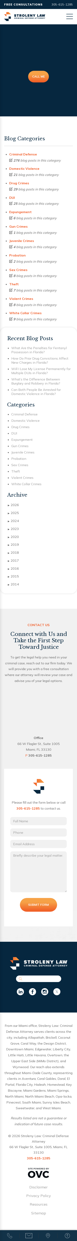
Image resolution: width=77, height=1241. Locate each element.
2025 (13, 513)
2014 (13, 584)
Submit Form (38, 905)
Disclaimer (38, 1187)
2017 (13, 560)
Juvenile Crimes (21, 241)
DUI (12, 198)
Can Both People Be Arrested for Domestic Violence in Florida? (36, 392)
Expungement (20, 212)
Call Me (38, 76)
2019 (13, 544)
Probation (17, 255)
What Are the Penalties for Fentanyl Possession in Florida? (39, 350)
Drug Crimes (19, 183)
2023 (13, 529)
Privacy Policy (38, 1195)
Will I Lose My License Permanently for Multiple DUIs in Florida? (41, 371)
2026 (13, 505)
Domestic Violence (24, 169)
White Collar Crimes (25, 313)
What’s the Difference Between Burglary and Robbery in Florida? (35, 381)
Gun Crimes (18, 226)
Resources (38, 1204)
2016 (13, 568)
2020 (13, 537)
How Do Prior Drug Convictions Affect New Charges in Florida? (39, 360)
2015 (13, 576)
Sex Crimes (18, 270)
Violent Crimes (21, 299)
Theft (14, 284)
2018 (13, 552)
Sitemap (38, 1213)
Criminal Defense (23, 154)
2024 (13, 521)
